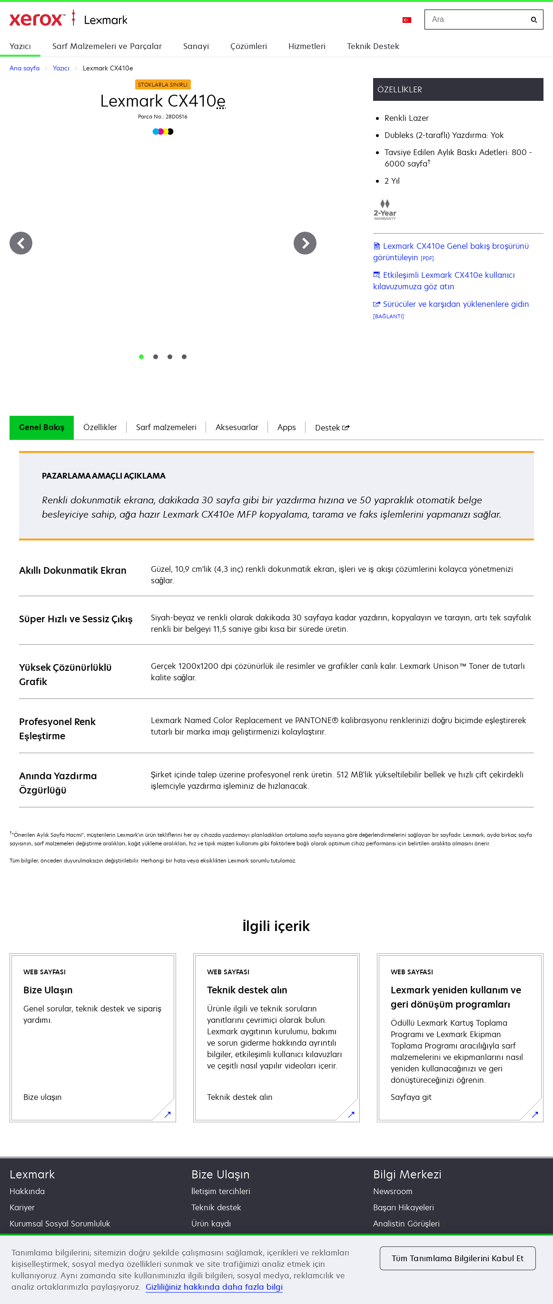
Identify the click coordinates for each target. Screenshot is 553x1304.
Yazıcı (20, 46)
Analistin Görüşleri (406, 1223)
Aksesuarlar (237, 427)
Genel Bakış (41, 427)
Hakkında (27, 1191)
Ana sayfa (68, 18)
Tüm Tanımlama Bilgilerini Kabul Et (458, 1258)
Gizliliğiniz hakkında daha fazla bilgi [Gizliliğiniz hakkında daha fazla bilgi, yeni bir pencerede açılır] (214, 1287)
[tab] (141, 356)
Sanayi (196, 46)
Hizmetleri (307, 46)
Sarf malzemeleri (166, 427)
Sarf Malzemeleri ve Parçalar (107, 46)
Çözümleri (248, 46)
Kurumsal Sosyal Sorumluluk (60, 1223)
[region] (276, 1269)
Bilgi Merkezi (407, 1174)
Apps (286, 427)
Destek (332, 427)
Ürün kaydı (211, 1223)
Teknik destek (216, 1207)
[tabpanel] (276, 628)
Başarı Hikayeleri (403, 1207)
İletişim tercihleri (220, 1191)
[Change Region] (407, 19)
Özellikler (100, 427)
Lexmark (32, 1174)
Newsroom (393, 1191)
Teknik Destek (373, 46)
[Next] (305, 243)
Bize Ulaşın (220, 1174)
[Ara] (533, 19)
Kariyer (22, 1207)
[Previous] (21, 243)
